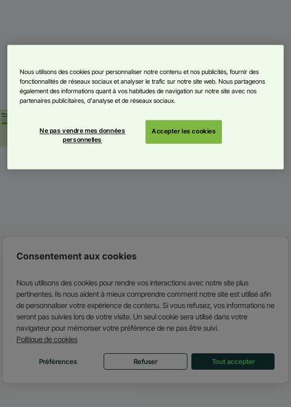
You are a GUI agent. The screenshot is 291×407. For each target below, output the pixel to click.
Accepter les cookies (184, 132)
